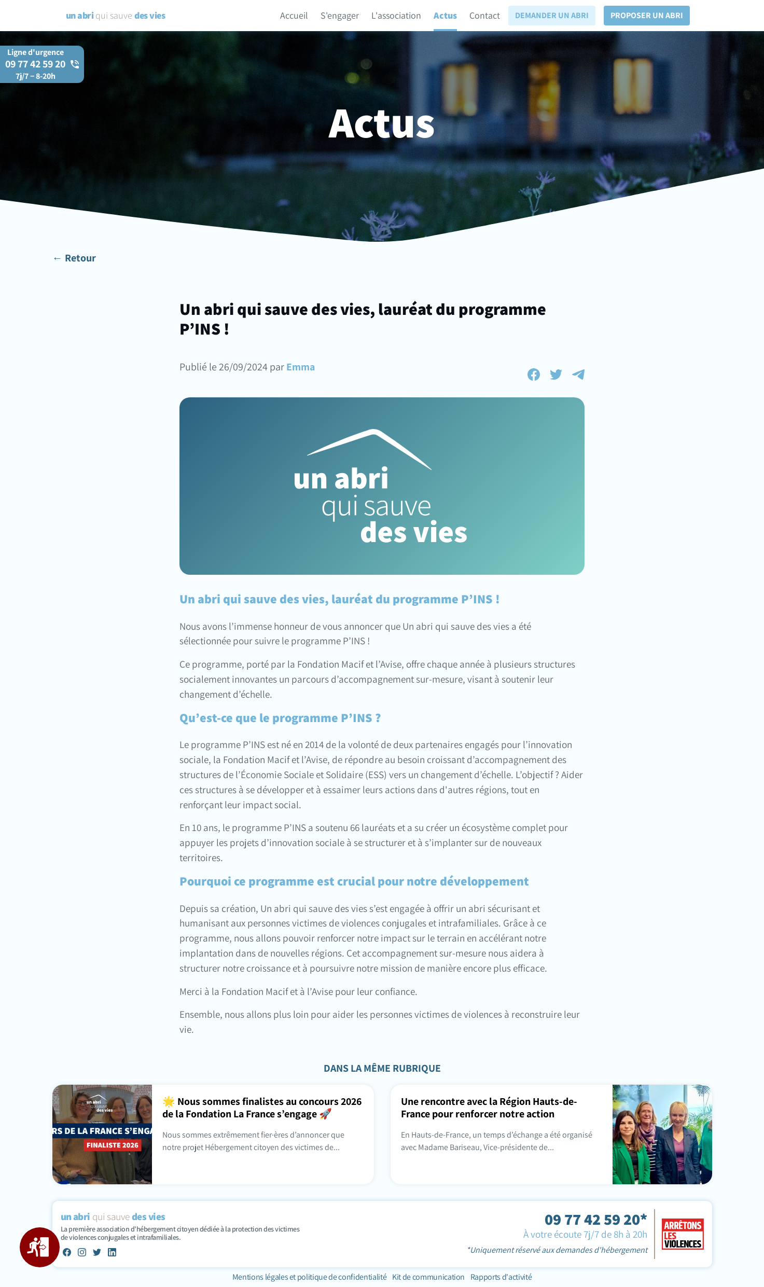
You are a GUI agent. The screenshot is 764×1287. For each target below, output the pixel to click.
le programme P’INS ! (326, 640)
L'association (396, 15)
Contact (484, 15)
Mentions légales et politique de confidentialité (310, 1276)
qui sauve (115, 15)
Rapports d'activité (501, 1276)
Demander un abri (552, 15)
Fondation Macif (331, 664)
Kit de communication (428, 1276)
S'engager (340, 15)
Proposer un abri (646, 15)
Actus (445, 15)
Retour (80, 258)
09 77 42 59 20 (35, 69)
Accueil (294, 15)
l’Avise (388, 664)
